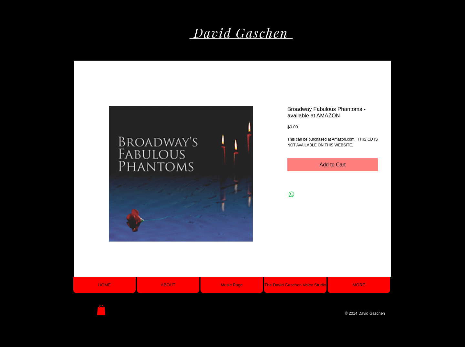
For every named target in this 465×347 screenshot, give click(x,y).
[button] (101, 310)
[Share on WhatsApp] (291, 194)
